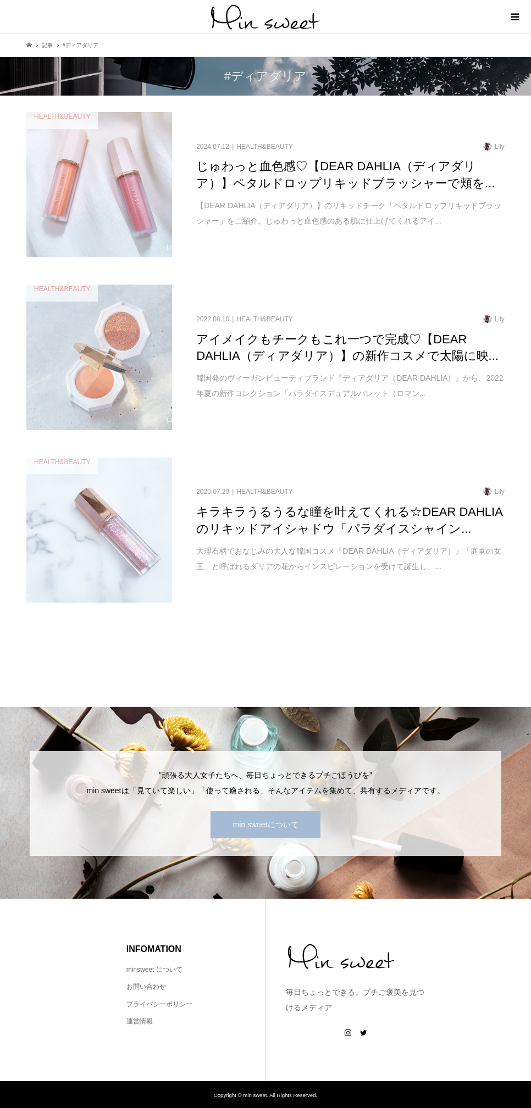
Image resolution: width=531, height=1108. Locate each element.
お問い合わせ (146, 986)
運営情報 (139, 1021)
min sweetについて (265, 824)
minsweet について (154, 969)
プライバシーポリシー (159, 1004)
